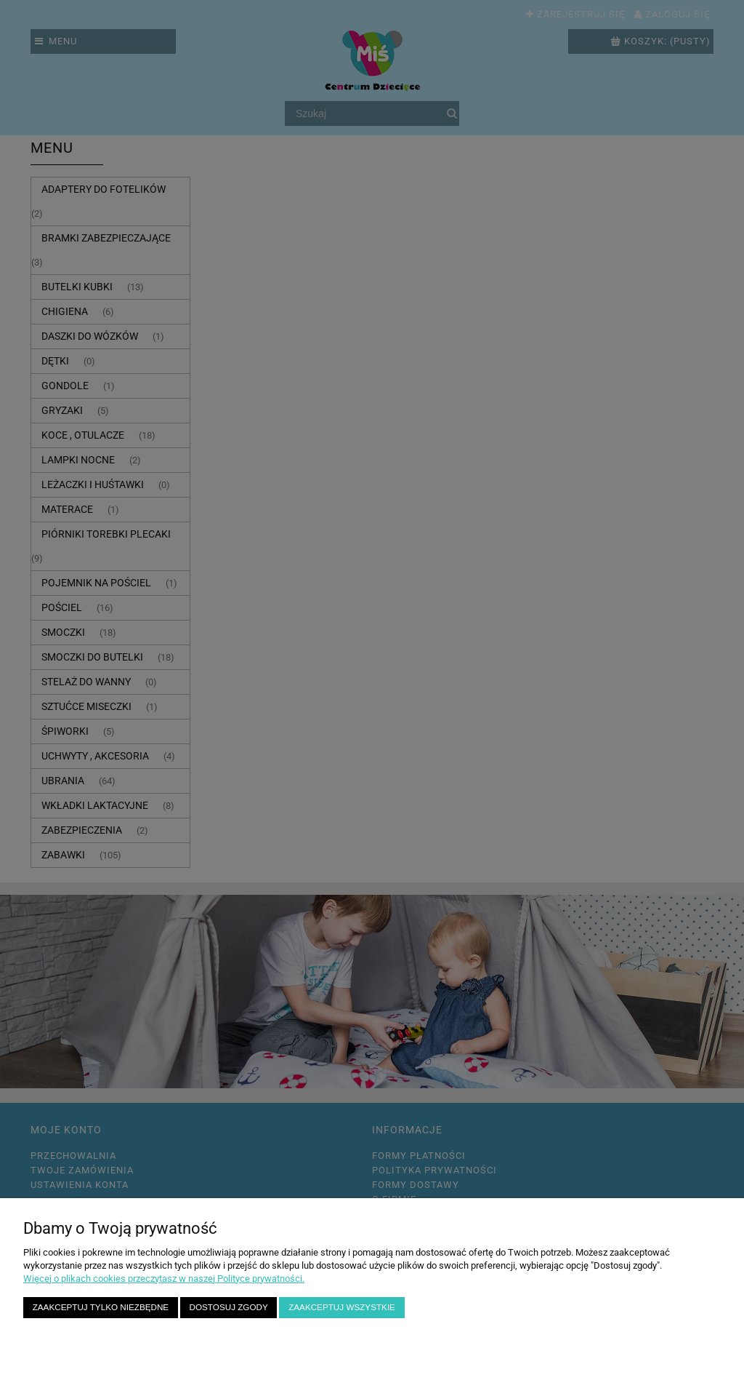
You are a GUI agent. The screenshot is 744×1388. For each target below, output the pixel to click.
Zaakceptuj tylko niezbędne (101, 1307)
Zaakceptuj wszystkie (341, 1307)
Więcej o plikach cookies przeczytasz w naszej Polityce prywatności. (163, 1278)
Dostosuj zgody (229, 1307)
